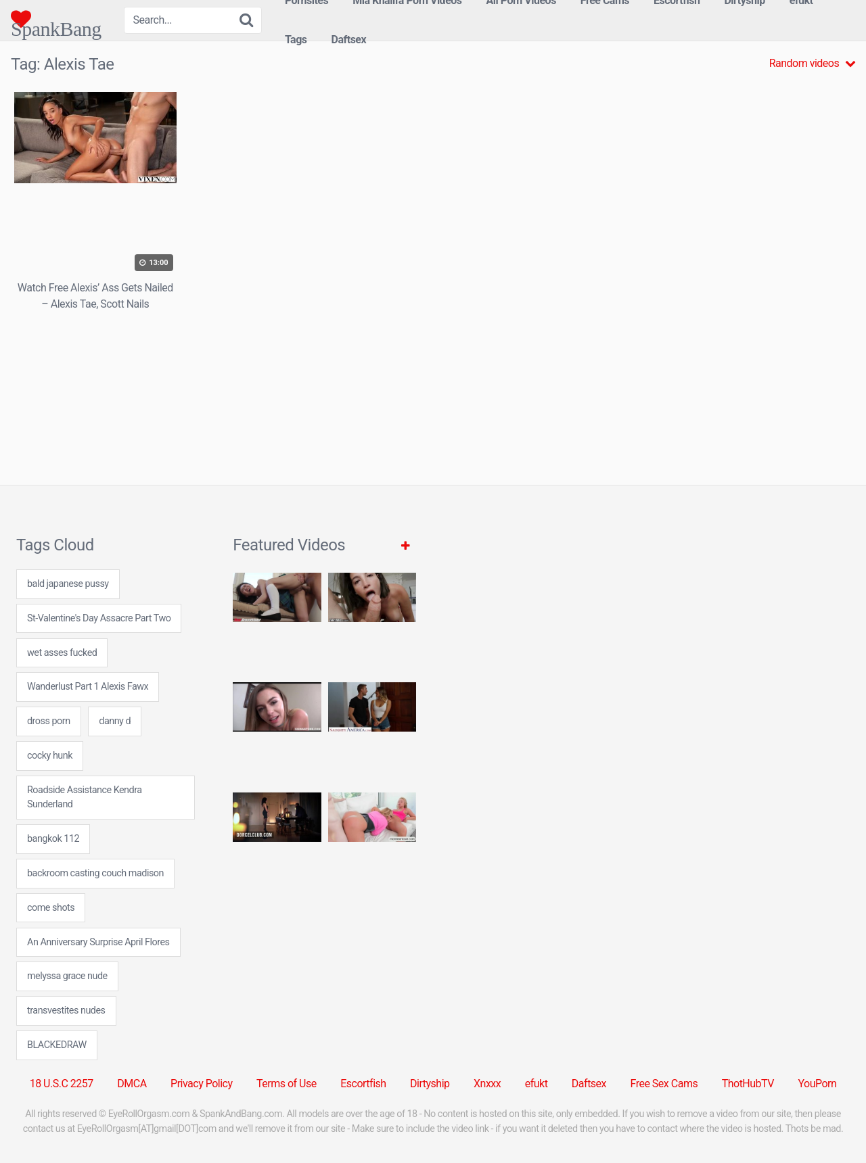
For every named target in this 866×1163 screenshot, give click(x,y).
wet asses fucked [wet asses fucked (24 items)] (62, 653)
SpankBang (56, 19)
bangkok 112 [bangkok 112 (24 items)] (53, 839)
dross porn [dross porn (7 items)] (48, 721)
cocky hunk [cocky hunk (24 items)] (49, 755)
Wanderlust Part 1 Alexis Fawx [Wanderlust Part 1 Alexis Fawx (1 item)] (87, 686)
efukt (536, 1083)
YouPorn (817, 1083)
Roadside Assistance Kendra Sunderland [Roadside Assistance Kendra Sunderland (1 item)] (84, 797)
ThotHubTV (748, 1083)
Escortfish (363, 1083)
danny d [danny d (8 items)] (115, 721)
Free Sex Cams (664, 1083)
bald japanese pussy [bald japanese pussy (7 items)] (68, 584)
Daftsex (349, 39)
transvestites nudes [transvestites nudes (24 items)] (66, 1010)
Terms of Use (286, 1083)
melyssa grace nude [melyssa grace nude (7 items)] (67, 976)
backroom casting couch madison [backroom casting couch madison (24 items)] (95, 873)
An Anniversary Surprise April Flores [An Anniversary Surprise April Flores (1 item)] (98, 942)
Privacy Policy (201, 1083)
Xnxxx (487, 1083)
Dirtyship (429, 1083)
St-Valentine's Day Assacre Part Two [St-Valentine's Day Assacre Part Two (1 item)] (98, 618)
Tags (296, 39)
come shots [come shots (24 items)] (50, 907)
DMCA (131, 1083)
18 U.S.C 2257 (61, 1083)
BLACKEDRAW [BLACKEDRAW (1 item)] (57, 1045)
